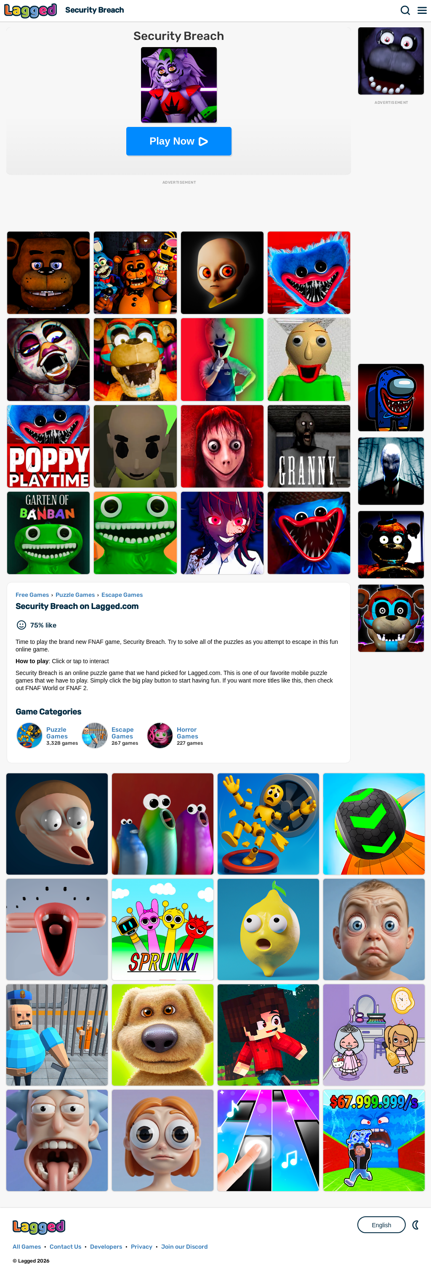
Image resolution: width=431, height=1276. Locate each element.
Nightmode (416, 1224)
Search (405, 10)
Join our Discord (184, 1246)
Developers (106, 1246)
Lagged (31, 10)
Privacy (141, 1246)
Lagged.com (40, 1227)
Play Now (171, 141)
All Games (27, 1246)
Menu (422, 10)
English (381, 1225)
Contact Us (65, 1246)
